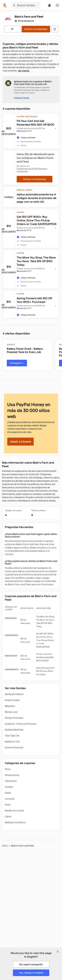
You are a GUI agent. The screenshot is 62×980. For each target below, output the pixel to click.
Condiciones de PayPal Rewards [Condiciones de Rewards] (31, 168)
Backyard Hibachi (14, 694)
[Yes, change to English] (31, 972)
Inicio (5, 845)
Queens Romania (14, 747)
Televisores (11, 780)
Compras (10, 798)
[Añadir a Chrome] (20, 442)
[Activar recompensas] (36, 29)
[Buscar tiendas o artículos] (25, 5)
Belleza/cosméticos (15, 822)
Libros (8, 816)
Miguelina (10, 706)
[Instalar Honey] (21, 98)
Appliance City (12, 741)
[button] (57, 5)
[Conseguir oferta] (17, 363)
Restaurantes (12, 775)
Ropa (7, 804)
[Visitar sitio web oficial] (54, 29)
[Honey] (5, 5)
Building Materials (14, 729)
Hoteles (9, 786)
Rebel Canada (12, 700)
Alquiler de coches (14, 810)
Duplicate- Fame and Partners (20, 723)
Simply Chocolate (14, 717)
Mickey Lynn (11, 711)
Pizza (7, 769)
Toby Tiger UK (12, 735)
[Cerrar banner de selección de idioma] (57, 951)
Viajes (8, 792)
